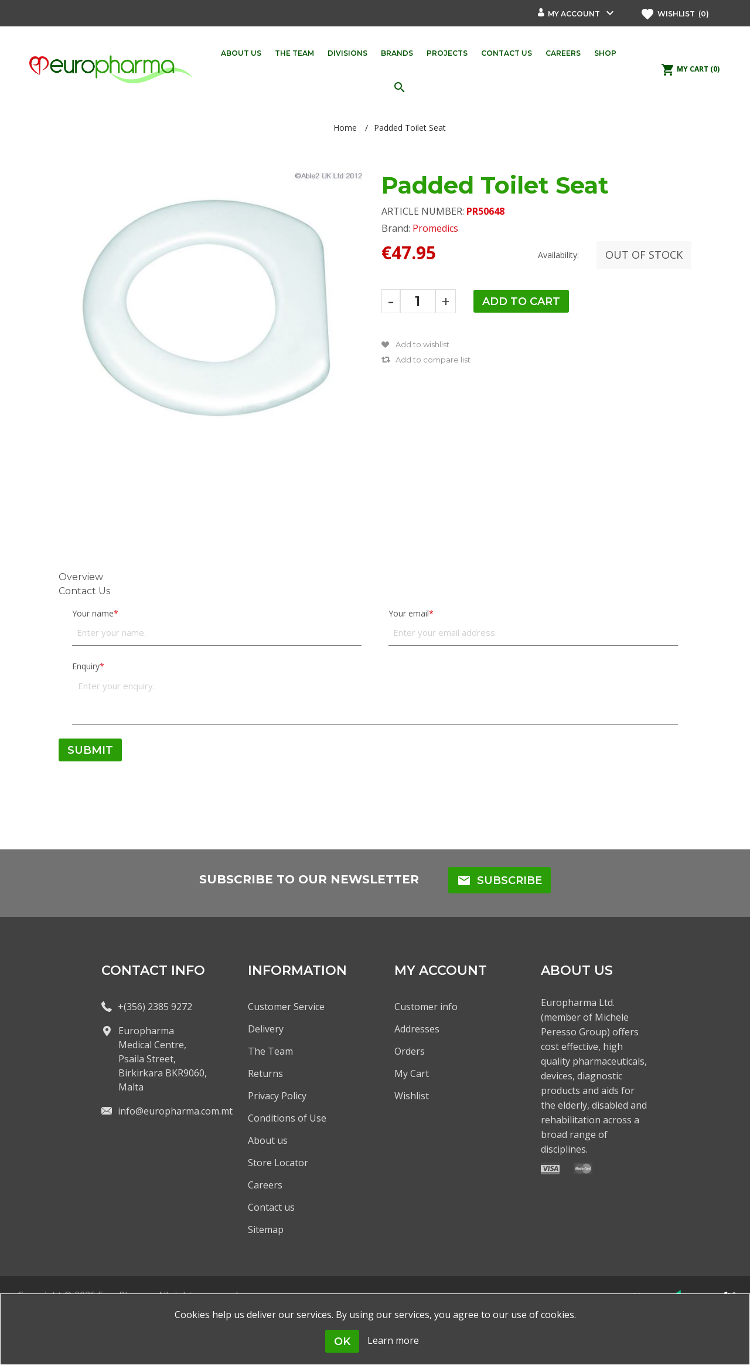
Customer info (426, 1006)
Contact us (271, 1207)
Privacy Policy (277, 1095)
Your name (93, 613)
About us (268, 1140)
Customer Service (286, 1006)
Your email (408, 613)
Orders (409, 1051)
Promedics (435, 228)
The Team (270, 1051)
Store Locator (278, 1162)
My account (574, 13)
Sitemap (266, 1229)
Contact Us (84, 591)
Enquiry (86, 666)
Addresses (416, 1028)
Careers (265, 1184)
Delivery (266, 1028)
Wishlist (411, 1095)
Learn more (393, 1340)
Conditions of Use (287, 1118)
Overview (81, 576)
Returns (265, 1073)
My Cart (411, 1073)
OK (342, 1341)
